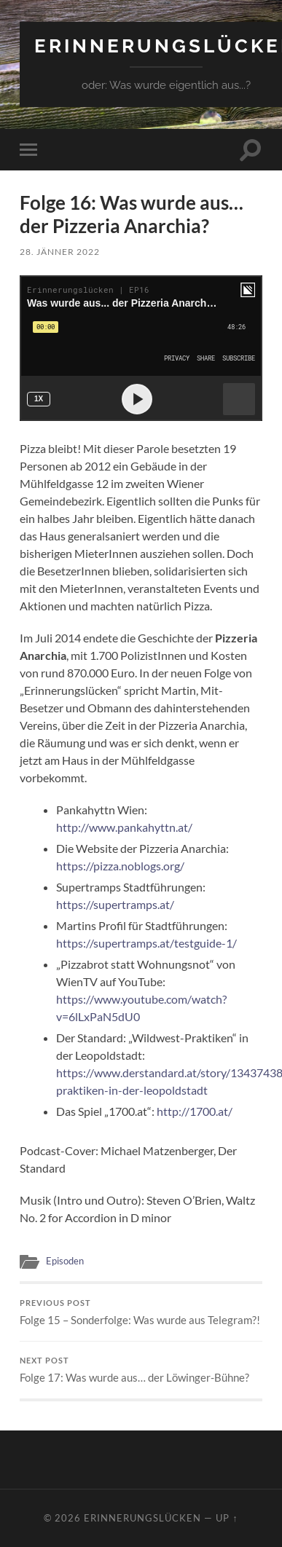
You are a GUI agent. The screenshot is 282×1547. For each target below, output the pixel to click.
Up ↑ (227, 1518)
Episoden (65, 1261)
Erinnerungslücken (142, 1518)
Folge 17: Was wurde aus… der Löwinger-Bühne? (141, 1370)
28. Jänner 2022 (60, 251)
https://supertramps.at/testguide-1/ (146, 943)
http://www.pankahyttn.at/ (124, 827)
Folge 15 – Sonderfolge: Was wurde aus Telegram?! (141, 1312)
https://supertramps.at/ (115, 904)
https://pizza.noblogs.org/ (120, 866)
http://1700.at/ (194, 1111)
